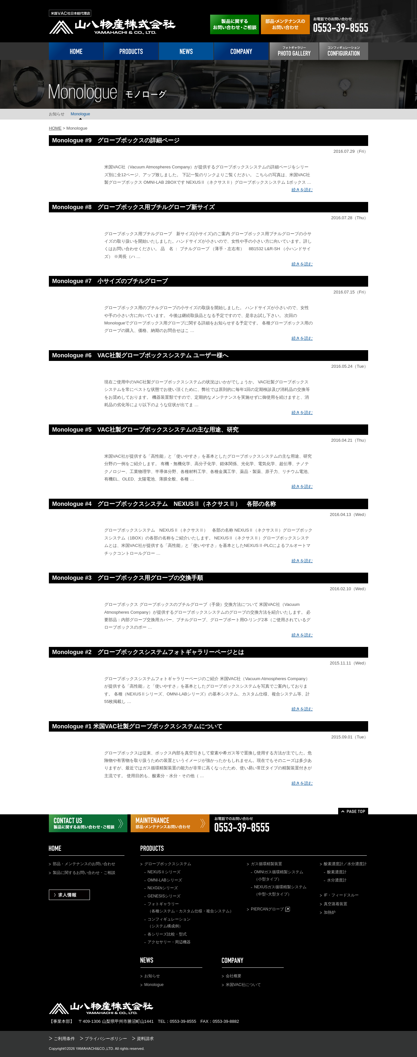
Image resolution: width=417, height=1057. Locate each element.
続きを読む (302, 189)
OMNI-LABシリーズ (165, 880)
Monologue (80, 114)
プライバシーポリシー (106, 1038)
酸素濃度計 (337, 872)
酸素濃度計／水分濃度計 (345, 864)
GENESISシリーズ (164, 896)
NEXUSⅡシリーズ (164, 872)
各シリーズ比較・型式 (167, 934)
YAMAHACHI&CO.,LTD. (95, 1048)
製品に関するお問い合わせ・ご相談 (84, 872)
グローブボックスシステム (167, 864)
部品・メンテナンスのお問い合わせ (84, 864)
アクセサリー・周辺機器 (169, 942)
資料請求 (145, 1038)
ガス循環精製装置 (266, 864)
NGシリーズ (163, 888)
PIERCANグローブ (270, 909)
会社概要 (233, 976)
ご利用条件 (64, 1038)
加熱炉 (330, 912)
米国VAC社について (243, 984)
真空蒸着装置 (335, 904)
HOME (55, 128)
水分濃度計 (337, 880)
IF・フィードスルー (341, 895)
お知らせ (57, 114)
